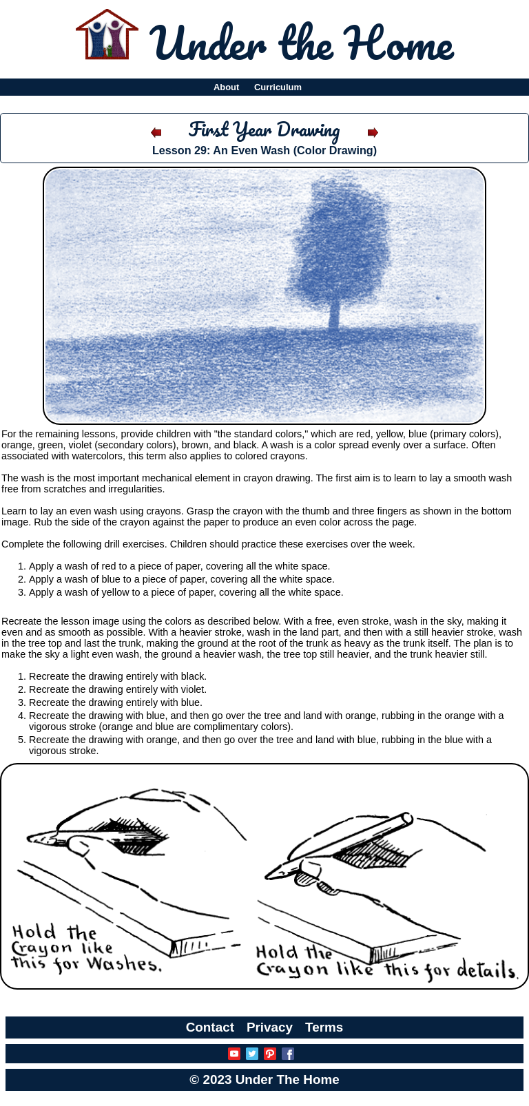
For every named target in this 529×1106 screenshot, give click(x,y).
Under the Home (301, 42)
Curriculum (278, 87)
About (226, 87)
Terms (324, 1027)
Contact (210, 1027)
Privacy (270, 1027)
